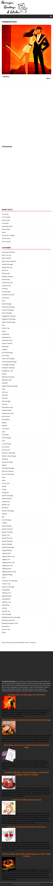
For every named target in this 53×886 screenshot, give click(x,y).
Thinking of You (6, 593)
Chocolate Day (6, 285)
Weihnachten (5, 626)
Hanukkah (5, 383)
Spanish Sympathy (7, 541)
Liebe (3, 432)
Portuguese (5, 492)
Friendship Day (6, 337)
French (4, 331)
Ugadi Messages (7, 596)
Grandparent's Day (7, 371)
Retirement (5, 508)
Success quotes (6, 241)
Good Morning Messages (9, 362)
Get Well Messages (7, 352)
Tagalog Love (6, 559)
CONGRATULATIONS (8, 295)
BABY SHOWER (6, 258)
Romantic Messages (8, 511)
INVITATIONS (6, 416)
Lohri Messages (6, 438)
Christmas (5, 288)
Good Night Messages (8, 365)
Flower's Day (5, 328)
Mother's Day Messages (9, 456)
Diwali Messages (7, 304)
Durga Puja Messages (8, 307)
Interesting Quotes (7, 226)
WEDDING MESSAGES (8, 620)
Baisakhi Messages (7, 264)
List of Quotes (6, 217)
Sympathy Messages (8, 547)
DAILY (3, 301)
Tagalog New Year (7, 565)
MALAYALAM (6, 450)
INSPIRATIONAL (6, 410)
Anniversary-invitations (8, 252)
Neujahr (4, 465)
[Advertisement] (15, 117)
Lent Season (5, 428)
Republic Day (5, 505)
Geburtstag (5, 346)
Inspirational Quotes (8, 413)
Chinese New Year (7, 282)
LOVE (3, 441)
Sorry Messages (6, 520)
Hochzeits (5, 398)
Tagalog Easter (6, 553)
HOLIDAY (4, 404)
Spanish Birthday (7, 526)
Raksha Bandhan (7, 498)
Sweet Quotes (6, 229)
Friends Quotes (6, 238)
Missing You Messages (8, 453)
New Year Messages (8, 474)
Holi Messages (6, 401)
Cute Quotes (5, 298)
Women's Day (6, 629)
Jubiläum (4, 422)
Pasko (3, 480)
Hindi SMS (5, 395)
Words (4, 632)
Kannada (4, 425)
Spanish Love (6, 535)
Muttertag (5, 459)
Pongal (4, 489)
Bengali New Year (7, 267)
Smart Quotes (6, 220)
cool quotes (5, 223)
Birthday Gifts (6, 273)
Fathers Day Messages (8, 322)
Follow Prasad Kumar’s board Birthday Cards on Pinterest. (19, 642)
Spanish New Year (7, 538)
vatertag (4, 608)
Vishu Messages (6, 614)
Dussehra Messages (8, 310)
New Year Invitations (8, 471)
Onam (3, 477)
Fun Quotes (5, 214)
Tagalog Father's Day (8, 556)
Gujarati (4, 374)
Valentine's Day (6, 602)
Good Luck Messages (8, 358)
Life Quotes (5, 435)
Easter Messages (7, 313)
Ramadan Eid (6, 501)
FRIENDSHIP (5, 334)
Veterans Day (6, 611)
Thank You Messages (8, 587)
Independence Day (7, 407)
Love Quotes (5, 447)
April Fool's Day (6, 255)
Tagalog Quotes (6, 568)
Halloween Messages (8, 377)
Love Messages (6, 444)
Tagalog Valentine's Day (9, 571)
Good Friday (5, 355)
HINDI (3, 389)
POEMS (4, 486)
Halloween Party (6, 380)
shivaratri (4, 514)
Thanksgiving (5, 590)
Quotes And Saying (7, 495)
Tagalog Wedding (7, 574)
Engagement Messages (9, 319)
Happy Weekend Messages (10, 386)
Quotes (4, 232)
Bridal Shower (6, 279)
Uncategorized (6, 599)
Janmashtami (6, 419)
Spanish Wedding (7, 544)
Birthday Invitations (7, 276)
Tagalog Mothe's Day (8, 562)
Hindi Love (5, 392)
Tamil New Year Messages (10, 581)
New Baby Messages (8, 468)
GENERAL (5, 349)
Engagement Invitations (9, 316)
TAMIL (4, 577)
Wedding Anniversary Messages (11, 617)
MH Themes (37, 884)
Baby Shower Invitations (9, 261)
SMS (3, 517)
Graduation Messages (8, 368)
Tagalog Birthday (7, 550)
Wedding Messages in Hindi (10, 623)
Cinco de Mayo (6, 292)
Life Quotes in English (8, 235)
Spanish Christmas (7, 529)
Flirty (3, 325)
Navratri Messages (7, 462)
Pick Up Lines (6, 483)
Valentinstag (5, 605)
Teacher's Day (6, 584)
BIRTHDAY (5, 270)
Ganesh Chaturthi (7, 343)
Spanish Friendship (7, 532)
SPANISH (4, 523)
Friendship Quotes (7, 340)
